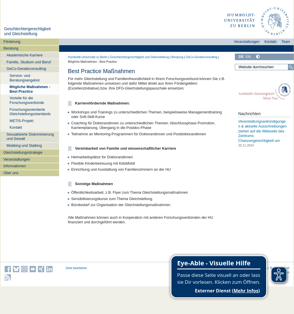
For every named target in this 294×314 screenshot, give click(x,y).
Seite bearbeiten (76, 268)
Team (286, 42)
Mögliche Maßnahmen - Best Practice (29, 89)
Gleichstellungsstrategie (22, 152)
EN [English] (248, 56)
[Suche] (291, 67)
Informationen (14, 166)
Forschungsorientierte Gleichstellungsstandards (30, 111)
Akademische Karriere (25, 55)
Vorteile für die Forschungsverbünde (26, 100)
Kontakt (15, 127)
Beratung (10, 48)
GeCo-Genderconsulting (26, 68)
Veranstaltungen (16, 159)
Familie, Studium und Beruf (29, 62)
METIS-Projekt (21, 121)
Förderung (11, 41)
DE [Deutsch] (241, 56)
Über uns (10, 173)
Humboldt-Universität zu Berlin (88, 57)
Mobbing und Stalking (24, 145)
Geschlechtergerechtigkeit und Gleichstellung (27, 31)
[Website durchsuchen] (264, 67)
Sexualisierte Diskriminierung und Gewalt (30, 136)
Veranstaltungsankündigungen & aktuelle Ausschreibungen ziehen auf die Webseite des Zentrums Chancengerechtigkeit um (262, 131)
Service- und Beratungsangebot (24, 77)
